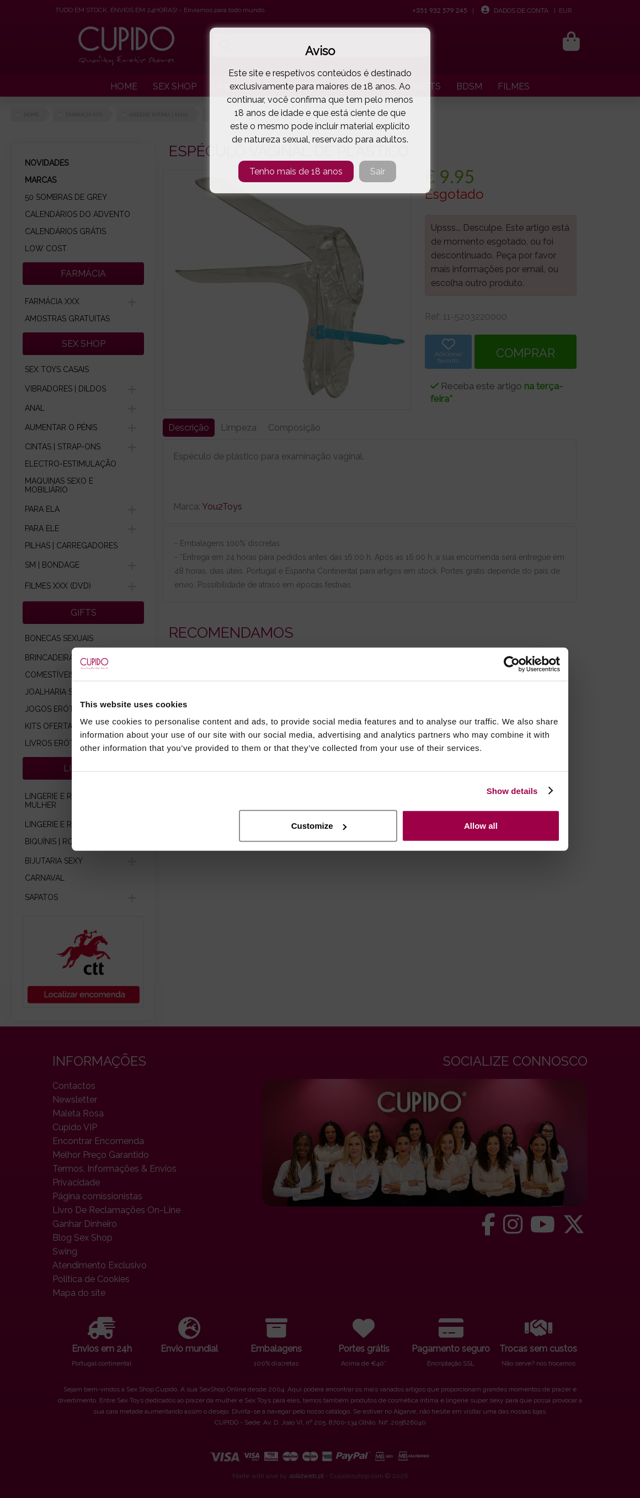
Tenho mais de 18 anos (296, 171)
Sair (377, 171)
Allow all (481, 825)
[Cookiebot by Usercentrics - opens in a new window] (511, 663)
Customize (318, 825)
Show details (512, 790)
